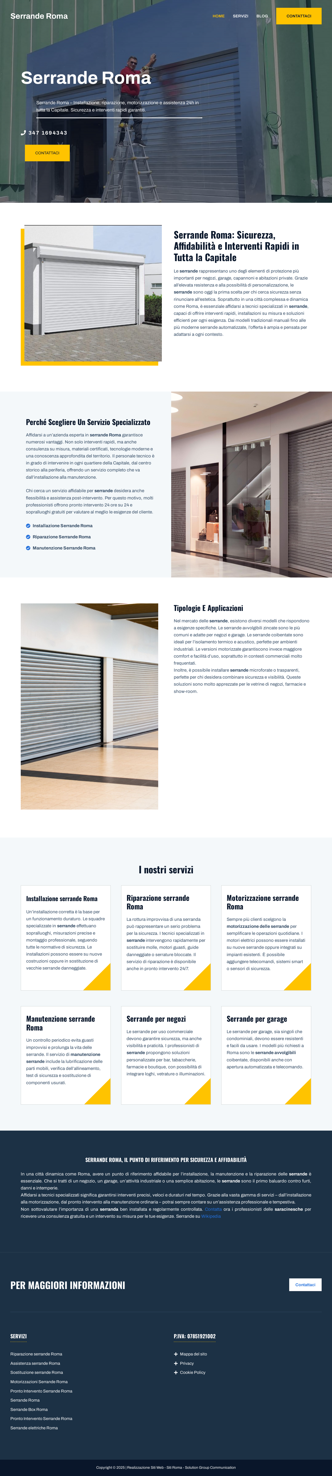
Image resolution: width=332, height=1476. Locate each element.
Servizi (240, 16)
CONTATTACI (299, 16)
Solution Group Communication (210, 1468)
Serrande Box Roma (29, 1409)
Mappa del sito (193, 1354)
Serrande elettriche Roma (34, 1428)
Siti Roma (174, 1468)
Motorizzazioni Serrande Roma (39, 1382)
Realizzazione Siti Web (145, 1468)
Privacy (187, 1363)
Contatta (213, 1209)
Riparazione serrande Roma (36, 1354)
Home (219, 16)
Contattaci (305, 1285)
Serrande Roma (39, 16)
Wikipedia (211, 1216)
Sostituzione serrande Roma (36, 1372)
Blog (262, 16)
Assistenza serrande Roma (35, 1363)
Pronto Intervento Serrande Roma (41, 1391)
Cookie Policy (192, 1372)
